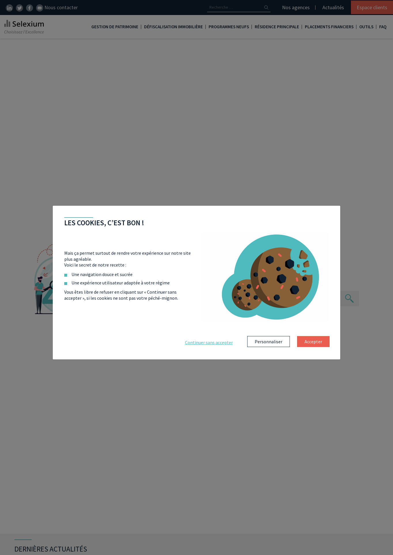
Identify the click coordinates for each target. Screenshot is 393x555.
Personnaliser (268, 341)
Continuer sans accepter (209, 342)
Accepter (313, 341)
